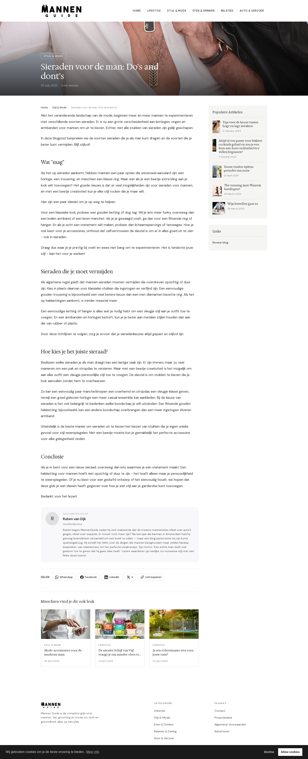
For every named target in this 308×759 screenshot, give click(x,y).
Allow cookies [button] (290, 752)
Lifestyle (154, 10)
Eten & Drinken (204, 10)
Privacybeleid (223, 717)
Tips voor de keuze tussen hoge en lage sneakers (240, 124)
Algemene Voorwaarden (230, 724)
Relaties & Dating (165, 731)
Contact (219, 710)
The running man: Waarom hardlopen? (242, 187)
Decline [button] (269, 752)
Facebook (88, 577)
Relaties (227, 10)
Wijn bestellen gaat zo (242, 204)
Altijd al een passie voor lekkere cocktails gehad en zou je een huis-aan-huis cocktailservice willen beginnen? (240, 146)
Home (137, 10)
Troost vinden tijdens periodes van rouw (238, 169)
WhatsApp (64, 577)
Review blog (220, 242)
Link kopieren (150, 577)
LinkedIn (111, 577)
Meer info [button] (92, 752)
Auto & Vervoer (252, 10)
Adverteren (221, 731)
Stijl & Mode (176, 10)
